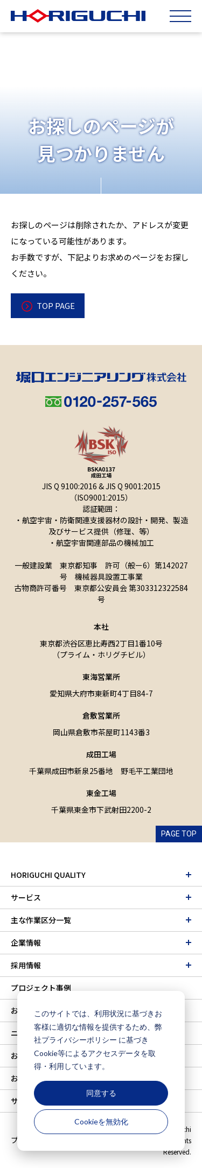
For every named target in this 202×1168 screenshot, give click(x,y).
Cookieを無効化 (101, 1121)
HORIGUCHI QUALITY (48, 874)
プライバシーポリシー (79, 1039)
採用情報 (26, 965)
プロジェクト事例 (41, 987)
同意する (101, 1092)
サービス (26, 897)
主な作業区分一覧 (41, 919)
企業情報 (26, 942)
